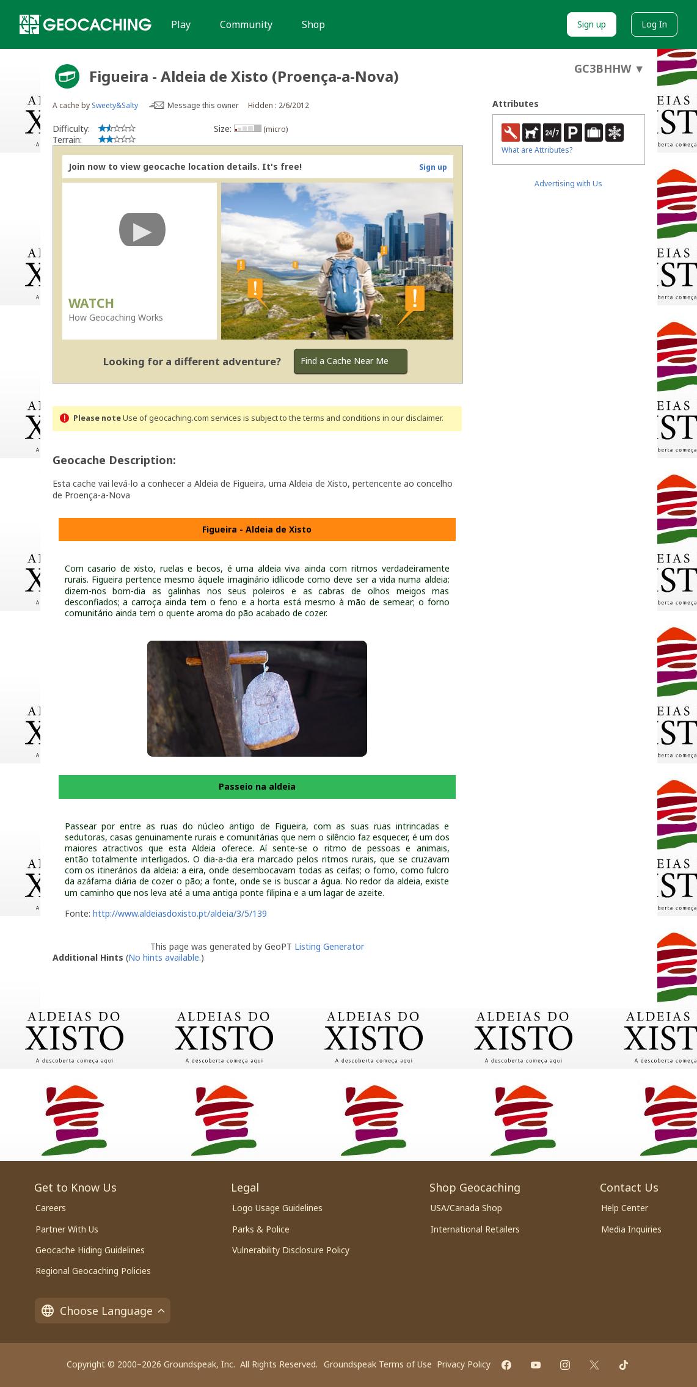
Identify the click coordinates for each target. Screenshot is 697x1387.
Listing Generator (329, 946)
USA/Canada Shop (466, 1208)
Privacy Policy (464, 1364)
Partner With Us (66, 1229)
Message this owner (203, 105)
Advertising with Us (568, 183)
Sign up (591, 24)
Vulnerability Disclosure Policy (290, 1250)
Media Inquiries (631, 1229)
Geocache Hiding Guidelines (90, 1250)
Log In (654, 24)
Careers (50, 1208)
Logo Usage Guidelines (277, 1208)
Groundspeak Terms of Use (378, 1364)
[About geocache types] (67, 76)
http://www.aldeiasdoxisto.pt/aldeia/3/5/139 (180, 913)
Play (181, 24)
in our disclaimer (412, 418)
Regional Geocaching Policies (93, 1270)
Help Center (624, 1208)
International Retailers (475, 1229)
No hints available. (164, 957)
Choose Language (102, 1310)
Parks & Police (261, 1229)
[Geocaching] (85, 24)
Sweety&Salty (115, 105)
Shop (313, 24)
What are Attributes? (537, 150)
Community (246, 24)
